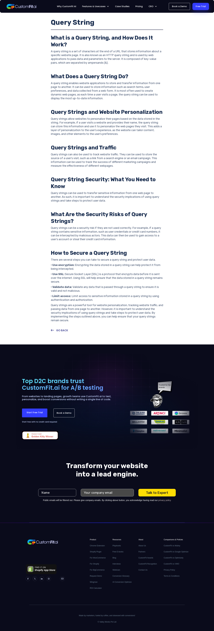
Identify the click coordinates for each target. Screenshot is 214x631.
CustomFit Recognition (147, 564)
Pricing (139, 6)
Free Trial (201, 6)
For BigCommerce (97, 570)
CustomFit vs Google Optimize (176, 552)
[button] (96, 6)
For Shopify (94, 564)
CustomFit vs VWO (171, 564)
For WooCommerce (98, 558)
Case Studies (122, 6)
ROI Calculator (96, 588)
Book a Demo (179, 6)
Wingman (94, 582)
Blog (114, 558)
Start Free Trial (35, 412)
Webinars (116, 570)
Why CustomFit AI (66, 6)
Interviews (116, 564)
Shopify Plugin (96, 552)
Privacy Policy (169, 570)
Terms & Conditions (172, 576)
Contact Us (142, 570)
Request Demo (96, 576)
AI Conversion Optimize (122, 582)
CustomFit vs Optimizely (173, 558)
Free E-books (117, 552)
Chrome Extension (97, 546)
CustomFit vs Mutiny (172, 546)
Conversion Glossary (120, 576)
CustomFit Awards (145, 558)
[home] (26, 6)
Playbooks (116, 546)
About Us (142, 546)
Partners (141, 552)
